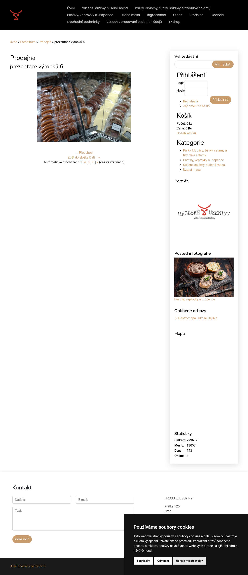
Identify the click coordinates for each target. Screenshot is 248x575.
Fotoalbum (27, 42)
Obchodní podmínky (83, 21)
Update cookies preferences (28, 566)
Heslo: (181, 90)
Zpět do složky (78, 157)
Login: (181, 83)
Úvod (71, 8)
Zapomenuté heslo (196, 106)
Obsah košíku (186, 133)
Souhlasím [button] (143, 560)
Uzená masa (130, 15)
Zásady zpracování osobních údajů (134, 21)
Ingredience (156, 15)
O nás (177, 15)
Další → (94, 157)
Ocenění (217, 15)
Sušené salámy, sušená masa (105, 8)
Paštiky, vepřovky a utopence (90, 15)
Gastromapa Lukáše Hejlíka (197, 318)
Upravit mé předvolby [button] (189, 560)
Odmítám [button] (163, 560)
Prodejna (196, 15)
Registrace (190, 101)
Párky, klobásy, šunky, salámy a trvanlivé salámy (172, 8)
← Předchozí (84, 153)
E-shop (174, 21)
